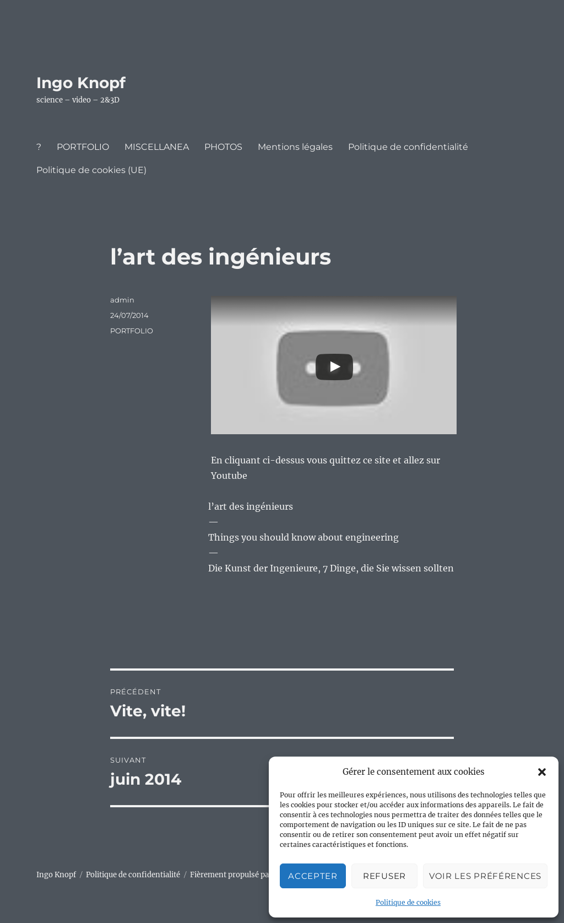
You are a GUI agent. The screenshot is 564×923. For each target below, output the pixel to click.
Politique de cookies (408, 902)
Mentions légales (295, 147)
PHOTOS (223, 147)
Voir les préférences (485, 876)
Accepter (313, 876)
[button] (541, 772)
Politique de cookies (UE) (91, 170)
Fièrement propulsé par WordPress (251, 874)
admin (122, 299)
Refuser (384, 876)
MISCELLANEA (156, 147)
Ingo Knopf (81, 82)
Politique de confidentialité (408, 147)
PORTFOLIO (83, 147)
